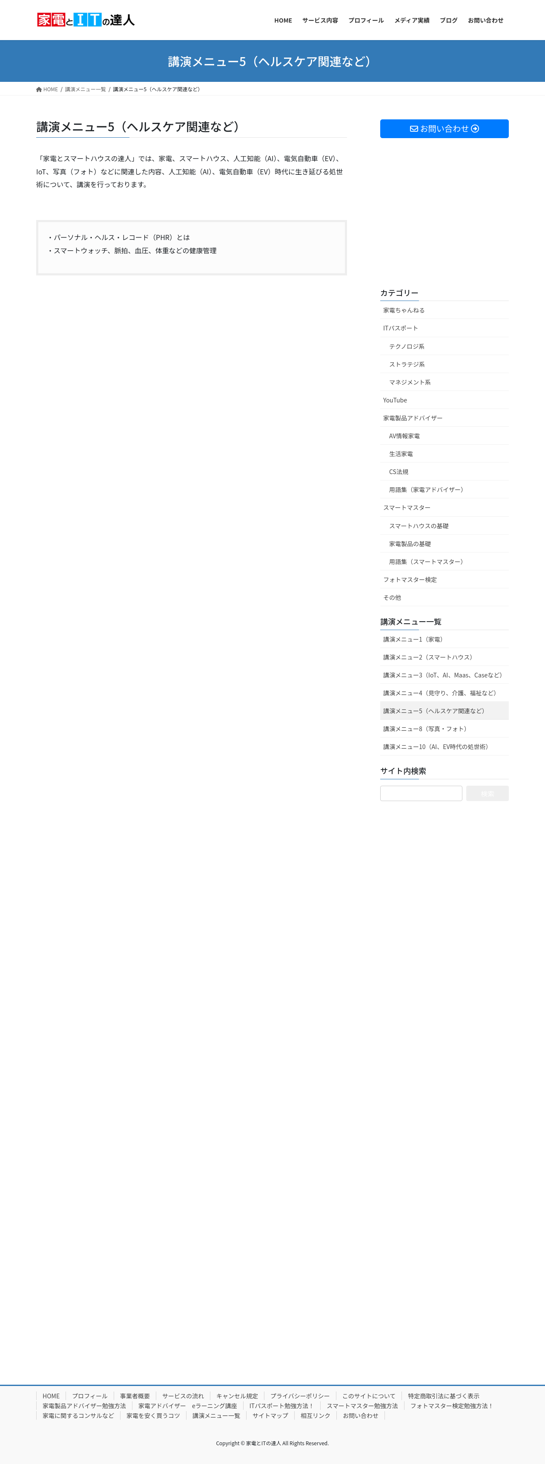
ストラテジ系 (407, 364)
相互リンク (315, 1415)
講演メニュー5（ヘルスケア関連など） (435, 710)
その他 (392, 597)
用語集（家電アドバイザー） (428, 489)
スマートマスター (407, 507)
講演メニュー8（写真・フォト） (426, 728)
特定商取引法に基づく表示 (443, 1396)
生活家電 (401, 453)
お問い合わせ (361, 1415)
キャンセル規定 (237, 1396)
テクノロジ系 (407, 346)
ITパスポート (401, 328)
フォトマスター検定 (410, 579)
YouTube (395, 400)
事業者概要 (135, 1396)
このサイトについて (369, 1396)
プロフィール (90, 1396)
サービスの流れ (183, 1396)
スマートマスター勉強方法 (362, 1405)
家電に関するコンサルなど (78, 1415)
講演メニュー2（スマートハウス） (429, 657)
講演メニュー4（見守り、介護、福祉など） (441, 693)
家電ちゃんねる (404, 310)
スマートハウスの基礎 (419, 525)
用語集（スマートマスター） (428, 561)
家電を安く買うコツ (153, 1415)
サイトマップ (270, 1415)
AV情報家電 (404, 435)
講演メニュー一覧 (411, 621)
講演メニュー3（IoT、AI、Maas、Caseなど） (444, 675)
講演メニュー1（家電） (414, 639)
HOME (51, 1396)
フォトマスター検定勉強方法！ (452, 1405)
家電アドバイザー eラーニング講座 (187, 1405)
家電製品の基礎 (410, 543)
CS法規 (398, 471)
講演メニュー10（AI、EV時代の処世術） (437, 746)
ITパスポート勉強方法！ (282, 1405)
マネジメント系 (410, 382)
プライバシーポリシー (300, 1396)
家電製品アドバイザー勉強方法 (84, 1405)
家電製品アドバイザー (413, 418)
